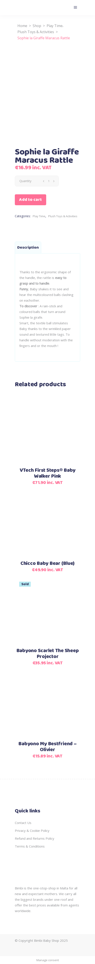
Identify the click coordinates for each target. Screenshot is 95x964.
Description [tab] (28, 247)
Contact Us (23, 822)
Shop (37, 25)
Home (22, 25)
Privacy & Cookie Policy (32, 830)
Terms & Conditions (30, 846)
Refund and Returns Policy (34, 838)
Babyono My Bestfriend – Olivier (47, 747)
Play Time (55, 25)
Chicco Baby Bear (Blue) (47, 563)
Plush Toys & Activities (35, 31)
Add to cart (30, 199)
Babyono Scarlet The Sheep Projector (47, 654)
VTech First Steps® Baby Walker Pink (47, 473)
